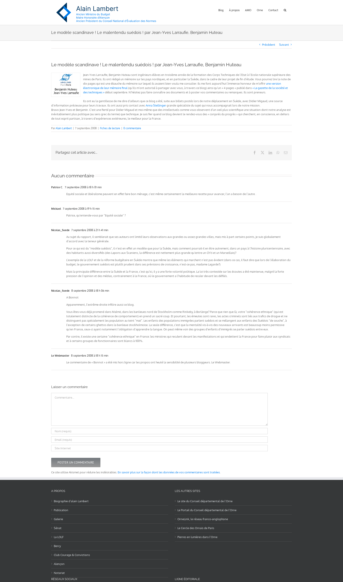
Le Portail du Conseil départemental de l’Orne (206, 510)
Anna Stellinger (156, 105)
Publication (61, 510)
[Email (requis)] (159, 439)
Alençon (59, 564)
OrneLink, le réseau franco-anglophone (202, 519)
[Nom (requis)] (159, 431)
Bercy (57, 546)
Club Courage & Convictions (72, 555)
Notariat (59, 573)
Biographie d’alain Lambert (71, 501)
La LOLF (59, 537)
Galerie (58, 519)
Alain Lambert (64, 128)
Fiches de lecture (110, 128)
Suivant (284, 44)
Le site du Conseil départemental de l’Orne (205, 501)
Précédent (268, 44)
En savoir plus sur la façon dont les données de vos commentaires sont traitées (169, 472)
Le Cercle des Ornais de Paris (195, 528)
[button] (285, 9)
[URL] (159, 448)
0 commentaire (132, 128)
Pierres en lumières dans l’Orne (197, 537)
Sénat (57, 528)
